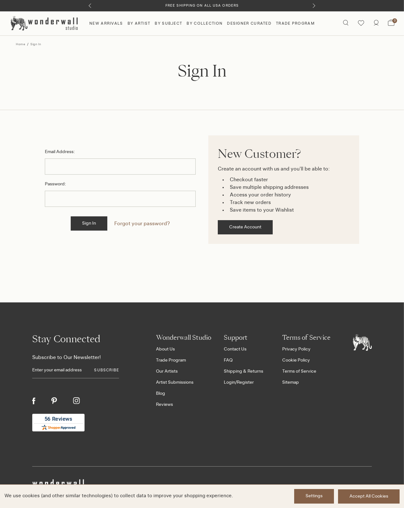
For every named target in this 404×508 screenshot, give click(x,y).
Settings (313, 496)
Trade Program (295, 23)
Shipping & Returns (243, 371)
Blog (160, 393)
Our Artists (167, 371)
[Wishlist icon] (361, 23)
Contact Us (235, 349)
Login (229, 382)
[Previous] (90, 5)
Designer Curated (249, 23)
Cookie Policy (296, 360)
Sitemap (290, 382)
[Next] (313, 5)
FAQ (228, 360)
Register (245, 382)
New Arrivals (106, 23)
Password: (55, 184)
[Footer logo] (362, 342)
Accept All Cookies (368, 496)
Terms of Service (299, 371)
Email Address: (60, 152)
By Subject (168, 23)
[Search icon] (345, 23)
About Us (165, 349)
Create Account (245, 227)
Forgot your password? (142, 223)
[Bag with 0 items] (391, 23)
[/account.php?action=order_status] (375, 23)
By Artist (139, 23)
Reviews (164, 404)
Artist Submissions (174, 382)
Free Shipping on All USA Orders (202, 5)
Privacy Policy (296, 349)
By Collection (205, 23)
